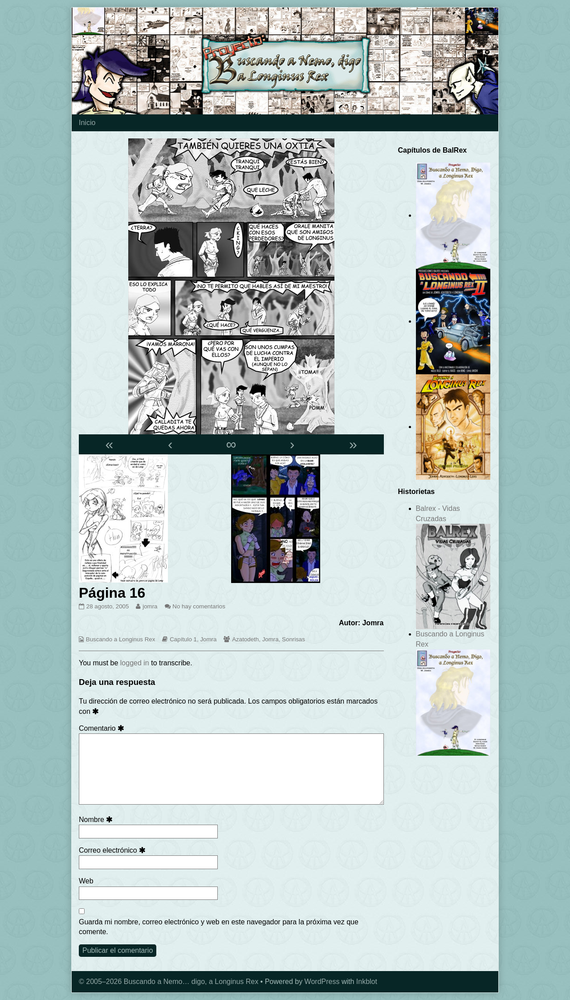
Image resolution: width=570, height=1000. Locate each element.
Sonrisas (293, 639)
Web (86, 881)
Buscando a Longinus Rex (120, 639)
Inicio (87, 122)
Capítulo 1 (183, 639)
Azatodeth (245, 639)
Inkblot (366, 981)
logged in (134, 663)
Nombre (97, 819)
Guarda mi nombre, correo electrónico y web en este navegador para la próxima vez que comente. (218, 926)
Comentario (103, 728)
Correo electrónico (113, 850)
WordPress (322, 981)
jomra (149, 606)
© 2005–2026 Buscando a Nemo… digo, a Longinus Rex (168, 981)
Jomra (208, 639)
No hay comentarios (198, 606)
